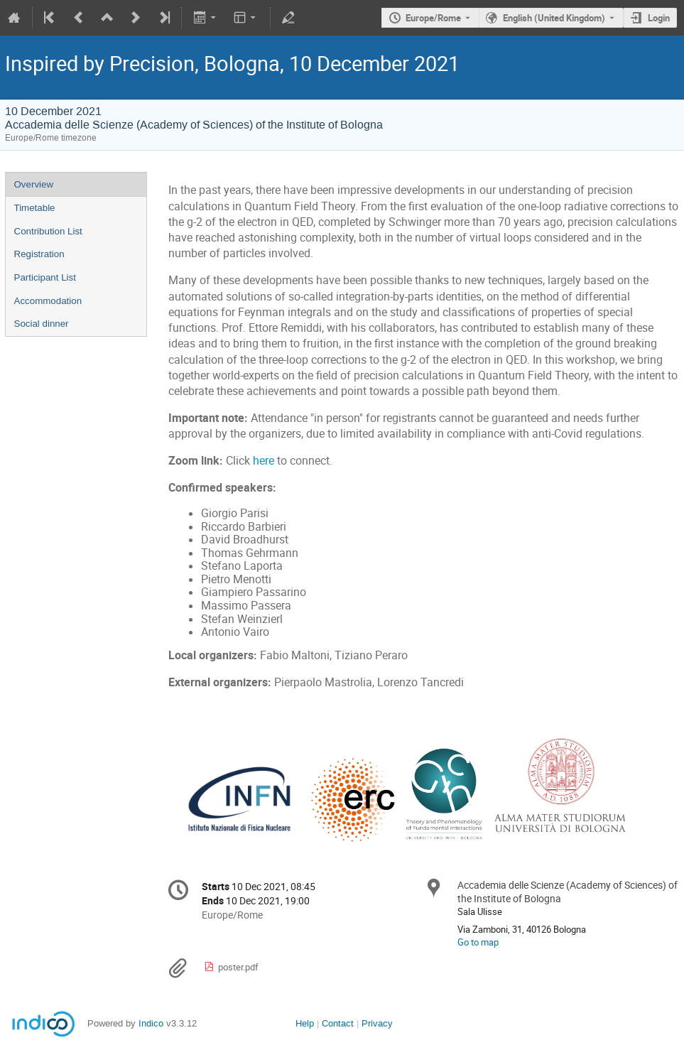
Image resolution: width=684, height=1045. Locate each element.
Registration (39, 254)
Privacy (377, 1023)
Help (304, 1023)
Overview (34, 184)
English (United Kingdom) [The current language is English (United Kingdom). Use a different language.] (554, 17)
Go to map (478, 942)
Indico (151, 1023)
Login (659, 17)
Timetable (34, 207)
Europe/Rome (433, 17)
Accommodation (48, 301)
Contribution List (48, 231)
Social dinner (41, 323)
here (263, 460)
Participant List (45, 277)
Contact (338, 1023)
